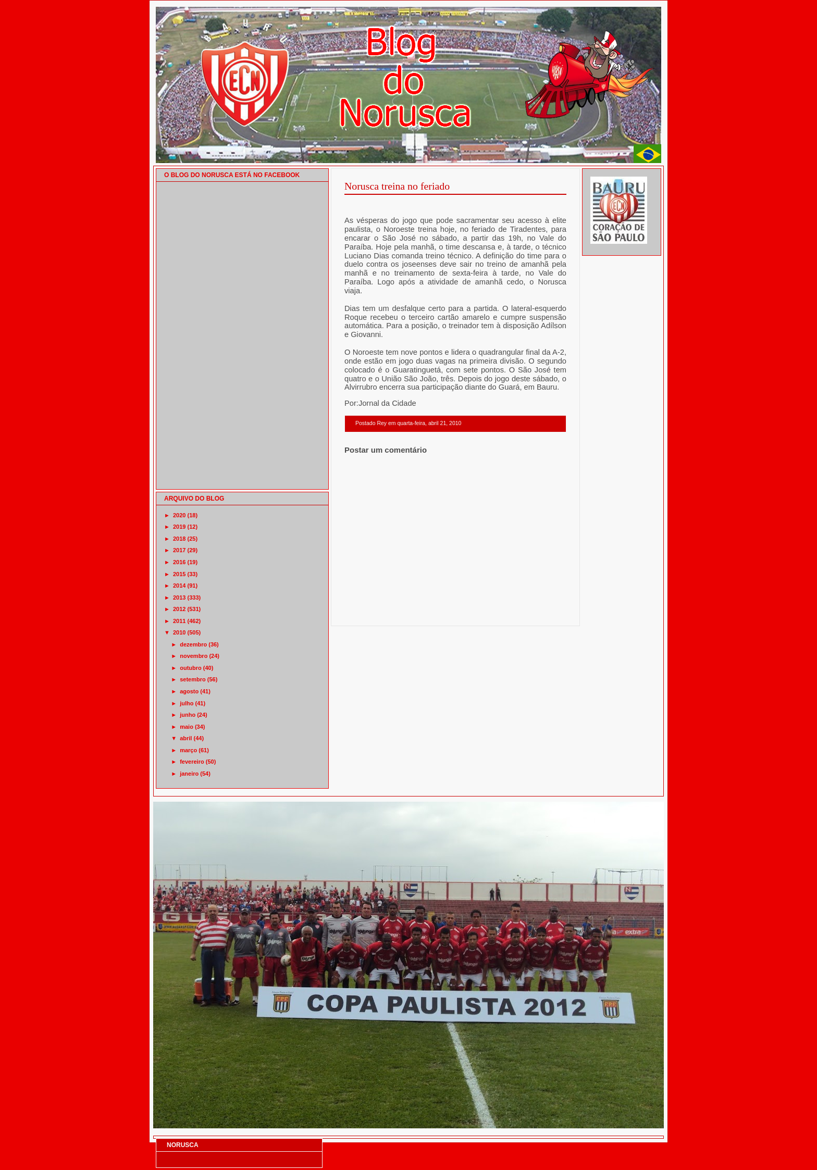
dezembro (193, 644)
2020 (179, 515)
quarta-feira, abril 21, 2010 (429, 423)
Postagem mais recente (373, 612)
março (188, 750)
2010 (179, 632)
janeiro (189, 773)
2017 (179, 550)
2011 (179, 621)
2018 (179, 539)
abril (186, 738)
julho (186, 703)
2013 (179, 597)
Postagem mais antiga (539, 612)
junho (187, 715)
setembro (193, 679)
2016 (179, 562)
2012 (179, 609)
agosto (189, 691)
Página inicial (457, 612)
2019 (179, 527)
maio (186, 727)
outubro (191, 668)
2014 (179, 585)
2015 (179, 574)
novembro (193, 656)
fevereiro (192, 761)
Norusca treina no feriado (397, 186)
